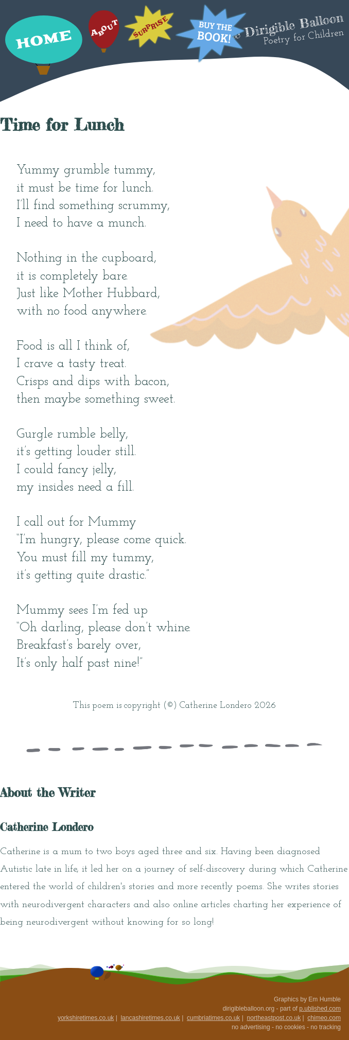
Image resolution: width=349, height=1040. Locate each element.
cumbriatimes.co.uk (213, 1017)
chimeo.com (324, 1017)
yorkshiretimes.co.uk (86, 1017)
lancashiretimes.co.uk (150, 1017)
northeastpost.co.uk (274, 1017)
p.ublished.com (320, 1008)
